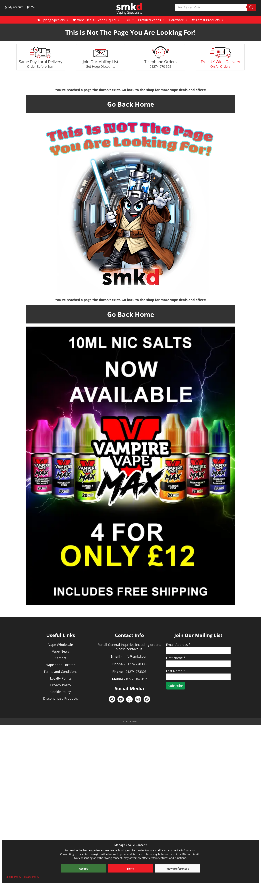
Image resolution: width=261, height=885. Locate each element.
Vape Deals (85, 20)
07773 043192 (136, 679)
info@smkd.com (136, 656)
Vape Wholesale (60, 644)
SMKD (134, 721)
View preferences (177, 868)
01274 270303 (136, 664)
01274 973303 (136, 671)
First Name (175, 658)
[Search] (251, 7)
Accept (83, 868)
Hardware (178, 20)
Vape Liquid (109, 20)
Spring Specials (55, 20)
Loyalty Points (60, 678)
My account (15, 7)
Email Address (178, 644)
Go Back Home (130, 104)
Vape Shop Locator (60, 665)
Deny (130, 868)
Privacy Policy (31, 876)
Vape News (60, 651)
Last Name (175, 671)
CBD (129, 20)
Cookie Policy (13, 876)
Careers (60, 658)
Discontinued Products (60, 698)
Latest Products (210, 20)
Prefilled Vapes (151, 20)
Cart (35, 7)
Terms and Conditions (60, 671)
